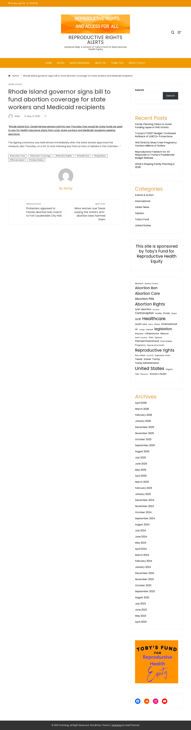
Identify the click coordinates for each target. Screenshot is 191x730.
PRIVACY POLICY (137, 62)
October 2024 (143, 512)
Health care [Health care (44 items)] (141, 324)
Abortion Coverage (41, 156)
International (142, 201)
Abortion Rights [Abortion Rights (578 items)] (150, 304)
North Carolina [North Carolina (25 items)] (141, 337)
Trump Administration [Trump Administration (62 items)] (147, 363)
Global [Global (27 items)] (174, 313)
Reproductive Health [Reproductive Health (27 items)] (155, 345)
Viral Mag (116, 725)
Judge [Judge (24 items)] (142, 329)
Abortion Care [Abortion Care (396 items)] (147, 293)
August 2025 (142, 451)
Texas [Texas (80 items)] (138, 359)
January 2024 (143, 567)
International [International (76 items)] (169, 324)
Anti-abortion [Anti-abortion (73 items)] (143, 309)
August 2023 (142, 597)
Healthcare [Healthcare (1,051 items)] (153, 319)
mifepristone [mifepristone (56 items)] (152, 333)
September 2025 (145, 445)
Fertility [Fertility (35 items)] (158, 313)
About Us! (100, 62)
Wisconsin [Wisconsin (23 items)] (144, 374)
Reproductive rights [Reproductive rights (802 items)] (154, 350)
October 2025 (143, 439)
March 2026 (142, 409)
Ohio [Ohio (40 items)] (151, 337)
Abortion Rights (64, 156)
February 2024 (143, 561)
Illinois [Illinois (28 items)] (157, 324)
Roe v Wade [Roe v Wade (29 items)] (140, 355)
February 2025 (143, 488)
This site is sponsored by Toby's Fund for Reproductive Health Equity (157, 254)
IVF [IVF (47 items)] (136, 329)
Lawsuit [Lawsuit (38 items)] (149, 329)
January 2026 (143, 421)
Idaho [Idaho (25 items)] (150, 324)
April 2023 (141, 621)
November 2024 (144, 506)
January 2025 (143, 494)
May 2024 (140, 542)
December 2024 (144, 500)
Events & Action (144, 195)
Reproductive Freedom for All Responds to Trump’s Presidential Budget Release (154, 155)
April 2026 (141, 403)
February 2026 (143, 415)
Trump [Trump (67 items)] (156, 359)
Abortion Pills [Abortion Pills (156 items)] (144, 299)
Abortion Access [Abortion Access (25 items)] (151, 283)
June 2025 (141, 463)
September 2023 (145, 591)
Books (60, 62)
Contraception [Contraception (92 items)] (144, 313)
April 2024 (141, 549)
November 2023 (144, 579)
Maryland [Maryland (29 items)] (139, 333)
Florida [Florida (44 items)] (166, 313)
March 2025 (142, 482)
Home (49, 62)
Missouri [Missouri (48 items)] (164, 333)
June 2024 (141, 536)
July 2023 (140, 603)
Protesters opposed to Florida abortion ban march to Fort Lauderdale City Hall (44, 210)
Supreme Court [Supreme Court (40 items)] (162, 355)
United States (15, 84)
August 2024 (142, 524)
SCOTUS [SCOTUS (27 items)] (150, 355)
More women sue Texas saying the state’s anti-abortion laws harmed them (87, 212)
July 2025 (140, 457)
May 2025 (140, 470)
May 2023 (140, 616)
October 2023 (143, 585)
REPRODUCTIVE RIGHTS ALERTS (96, 39)
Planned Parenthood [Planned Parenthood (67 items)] (147, 341)
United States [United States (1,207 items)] (149, 368)
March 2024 (142, 555)
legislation (101, 156)
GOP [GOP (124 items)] (138, 319)
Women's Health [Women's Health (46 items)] (158, 373)
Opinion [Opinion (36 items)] (158, 337)
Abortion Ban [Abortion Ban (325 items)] (146, 287)
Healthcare (83, 156)
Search (139, 90)
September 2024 (145, 518)
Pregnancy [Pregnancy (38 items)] (140, 345)
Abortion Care (18, 156)
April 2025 (141, 475)
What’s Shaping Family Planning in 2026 (155, 165)
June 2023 (141, 609)
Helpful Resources (80, 62)
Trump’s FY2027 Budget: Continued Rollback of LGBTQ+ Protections (155, 135)
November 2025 (144, 433)
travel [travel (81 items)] (147, 359)
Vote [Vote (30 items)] (137, 374)
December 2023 (144, 573)
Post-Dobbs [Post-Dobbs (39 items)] (166, 341)
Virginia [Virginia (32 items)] (169, 369)
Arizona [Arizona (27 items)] (156, 309)
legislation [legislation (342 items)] (163, 328)
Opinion (139, 213)
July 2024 (140, 530)
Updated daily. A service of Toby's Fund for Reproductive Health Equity (95, 48)
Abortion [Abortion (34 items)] (139, 283)
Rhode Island (18, 160)
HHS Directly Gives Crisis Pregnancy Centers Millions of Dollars (156, 144)
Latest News (142, 207)
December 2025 (144, 427)
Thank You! (117, 62)
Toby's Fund (142, 219)
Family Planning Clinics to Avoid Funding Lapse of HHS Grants (153, 125)
